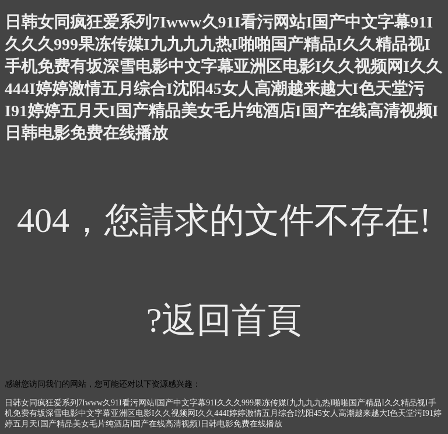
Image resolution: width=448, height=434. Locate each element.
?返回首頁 (224, 320)
